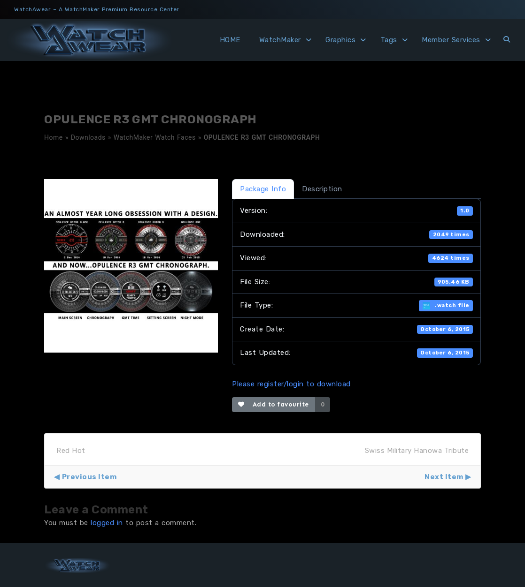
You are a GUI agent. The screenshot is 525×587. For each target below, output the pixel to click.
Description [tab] (322, 189)
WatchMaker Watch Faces (155, 137)
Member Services (451, 40)
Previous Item (89, 477)
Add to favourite (273, 404)
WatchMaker (280, 40)
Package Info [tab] (263, 189)
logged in (107, 523)
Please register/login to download (291, 384)
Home (53, 137)
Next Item (444, 477)
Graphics (340, 40)
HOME (230, 40)
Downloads (88, 137)
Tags (388, 40)
